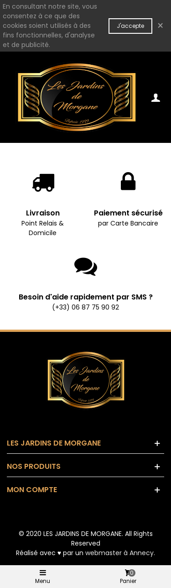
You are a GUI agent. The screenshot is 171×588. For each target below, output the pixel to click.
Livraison (43, 213)
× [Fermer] (160, 25)
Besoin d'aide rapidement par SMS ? (86, 297)
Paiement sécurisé (128, 213)
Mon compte (32, 489)
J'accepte (130, 26)
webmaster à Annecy (119, 552)
